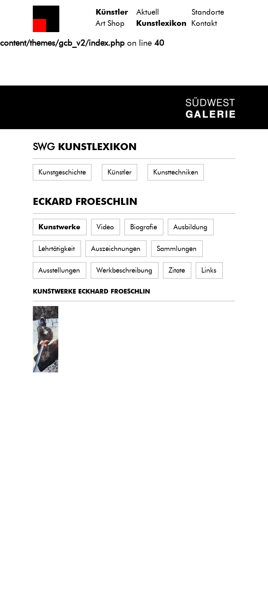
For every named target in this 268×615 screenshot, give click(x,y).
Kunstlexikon (161, 23)
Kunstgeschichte (62, 172)
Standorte (208, 12)
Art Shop (110, 23)
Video (105, 227)
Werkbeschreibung (124, 270)
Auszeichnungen (115, 248)
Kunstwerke (59, 227)
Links (208, 270)
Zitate (177, 270)
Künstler (112, 12)
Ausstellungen (59, 270)
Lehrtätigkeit (56, 248)
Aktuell (147, 12)
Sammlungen (176, 248)
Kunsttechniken (175, 172)
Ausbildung (190, 227)
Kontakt (204, 23)
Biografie (143, 227)
